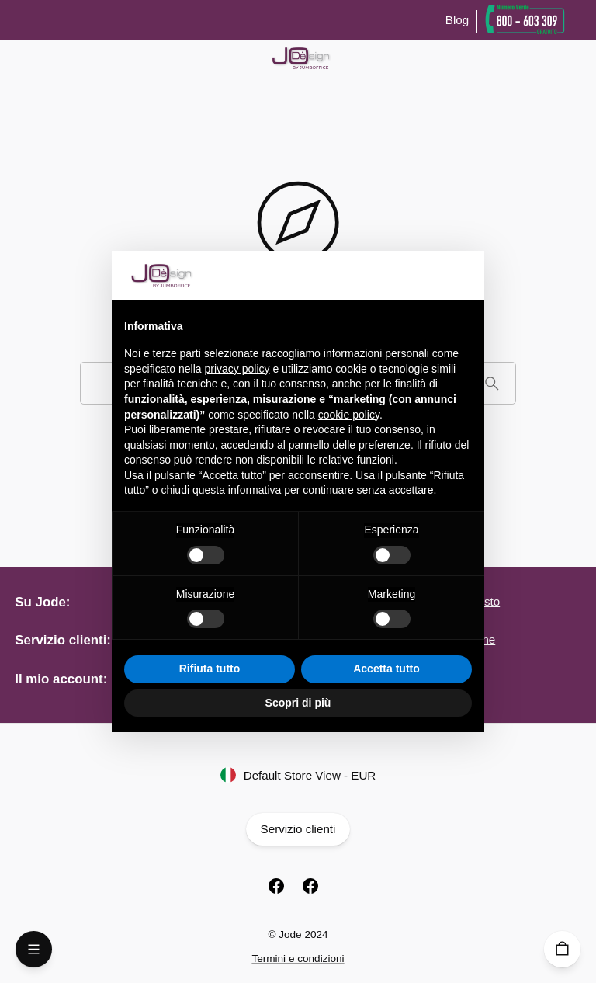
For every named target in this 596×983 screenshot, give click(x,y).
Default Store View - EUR (298, 775)
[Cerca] (491, 383)
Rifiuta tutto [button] (210, 668)
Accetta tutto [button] (386, 668)
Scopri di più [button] (298, 702)
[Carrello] (562, 949)
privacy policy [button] (237, 369)
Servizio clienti (297, 829)
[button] (464, 275)
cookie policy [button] (348, 414)
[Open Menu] (34, 949)
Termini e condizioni (297, 958)
